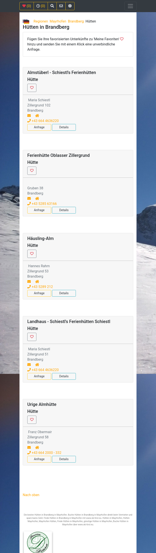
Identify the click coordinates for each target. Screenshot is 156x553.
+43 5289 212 (40, 287)
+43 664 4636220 (43, 121)
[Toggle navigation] (130, 6)
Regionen (41, 21)
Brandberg (76, 21)
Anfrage (39, 127)
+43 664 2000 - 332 (44, 453)
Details (64, 127)
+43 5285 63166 (42, 204)
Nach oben (31, 495)
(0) (26, 6)
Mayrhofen (58, 21)
